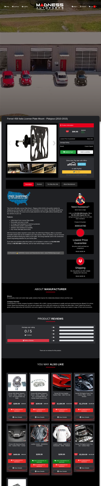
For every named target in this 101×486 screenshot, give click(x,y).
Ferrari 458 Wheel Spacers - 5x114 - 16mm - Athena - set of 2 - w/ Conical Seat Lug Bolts (16, 395)
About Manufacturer (70, 184)
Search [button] (83, 6)
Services (15, 6)
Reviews (39, 184)
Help (74, 6)
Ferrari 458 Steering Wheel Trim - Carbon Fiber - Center (16, 444)
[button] (54, 143)
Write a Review (28, 340)
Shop (6, 6)
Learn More (81, 164)
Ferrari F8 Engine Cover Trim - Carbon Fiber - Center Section (84, 394)
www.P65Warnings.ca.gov (52, 252)
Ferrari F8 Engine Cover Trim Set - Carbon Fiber (84, 444)
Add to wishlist (85, 152)
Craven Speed (89, 146)
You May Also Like (53, 184)
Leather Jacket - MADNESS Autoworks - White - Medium (61, 444)
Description (28, 184)
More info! (90, 139)
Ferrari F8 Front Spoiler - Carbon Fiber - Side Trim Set (61, 393)
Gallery (25, 6)
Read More (80, 251)
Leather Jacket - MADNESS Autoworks (39, 444)
